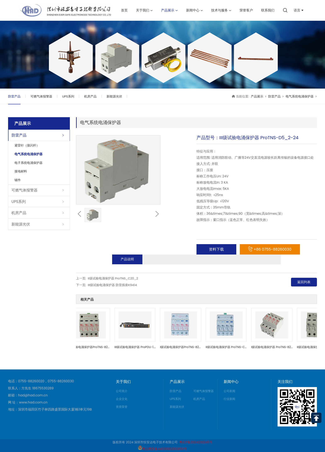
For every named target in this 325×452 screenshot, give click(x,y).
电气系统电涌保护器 (300, 96)
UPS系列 (68, 96)
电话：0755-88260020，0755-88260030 (41, 381)
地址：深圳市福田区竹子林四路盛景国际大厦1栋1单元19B (50, 409)
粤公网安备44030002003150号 (162, 449)
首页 (124, 10)
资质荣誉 (121, 407)
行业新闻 (229, 399)
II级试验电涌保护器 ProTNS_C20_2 (113, 278)
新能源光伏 (114, 96)
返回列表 (303, 282)
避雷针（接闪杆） (27, 145)
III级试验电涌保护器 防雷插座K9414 (112, 285)
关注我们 (285, 381)
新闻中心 (194, 10)
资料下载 (216, 249)
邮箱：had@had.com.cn (28, 395)
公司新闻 (229, 391)
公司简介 (121, 391)
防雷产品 (14, 96)
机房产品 (90, 96)
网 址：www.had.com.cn (27, 402)
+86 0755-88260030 (269, 249)
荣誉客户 (246, 10)
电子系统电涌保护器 (28, 163)
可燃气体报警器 (41, 96)
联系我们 (267, 10)
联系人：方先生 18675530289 (30, 388)
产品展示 (169, 10)
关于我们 (144, 10)
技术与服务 (221, 10)
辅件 (18, 180)
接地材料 (21, 171)
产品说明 (127, 259)
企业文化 (121, 399)
